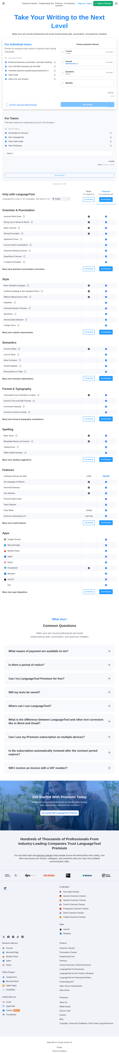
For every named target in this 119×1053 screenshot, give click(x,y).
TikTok (17, 936)
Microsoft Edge (12, 952)
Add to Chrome (104, 3)
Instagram (13, 936)
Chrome (9, 948)
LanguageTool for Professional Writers (75, 978)
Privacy (59, 1047)
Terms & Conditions (59, 1051)
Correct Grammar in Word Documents (75, 965)
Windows (67, 934)
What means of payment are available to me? (38, 651)
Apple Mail (10, 1006)
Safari (8, 961)
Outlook (13, 1010)
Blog (61, 1019)
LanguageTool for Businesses (72, 969)
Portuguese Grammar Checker (76, 909)
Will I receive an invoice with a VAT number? (38, 768)
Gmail (8, 1002)
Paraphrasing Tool (67, 957)
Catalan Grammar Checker (74, 917)
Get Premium (106, 199)
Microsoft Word (12, 981)
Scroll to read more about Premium (21, 104)
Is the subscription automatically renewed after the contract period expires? (53, 752)
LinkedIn (22, 936)
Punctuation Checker (68, 952)
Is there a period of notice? (26, 664)
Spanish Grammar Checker (74, 900)
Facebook (8, 936)
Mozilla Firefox (12, 957)
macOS (66, 929)
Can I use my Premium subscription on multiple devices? (47, 737)
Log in (89, 3)
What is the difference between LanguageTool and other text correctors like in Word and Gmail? (56, 721)
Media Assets (65, 1007)
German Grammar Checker (74, 896)
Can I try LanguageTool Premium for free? (36, 678)
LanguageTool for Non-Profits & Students (77, 973)
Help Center (64, 990)
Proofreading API (67, 982)
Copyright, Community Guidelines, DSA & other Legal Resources (86, 1023)
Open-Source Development (71, 986)
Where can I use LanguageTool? (30, 705)
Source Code (65, 1011)
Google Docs (11, 977)
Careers (63, 1015)
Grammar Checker (67, 948)
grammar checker (44, 855)
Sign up (81, 3)
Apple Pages (11, 986)
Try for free (89, 199)
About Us (63, 1002)
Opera (8, 965)
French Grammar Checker (74, 904)
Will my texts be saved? (24, 692)
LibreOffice (10, 990)
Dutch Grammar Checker (73, 913)
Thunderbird (11, 1015)
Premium (63, 961)
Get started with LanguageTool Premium (59, 813)
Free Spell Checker (71, 892)
